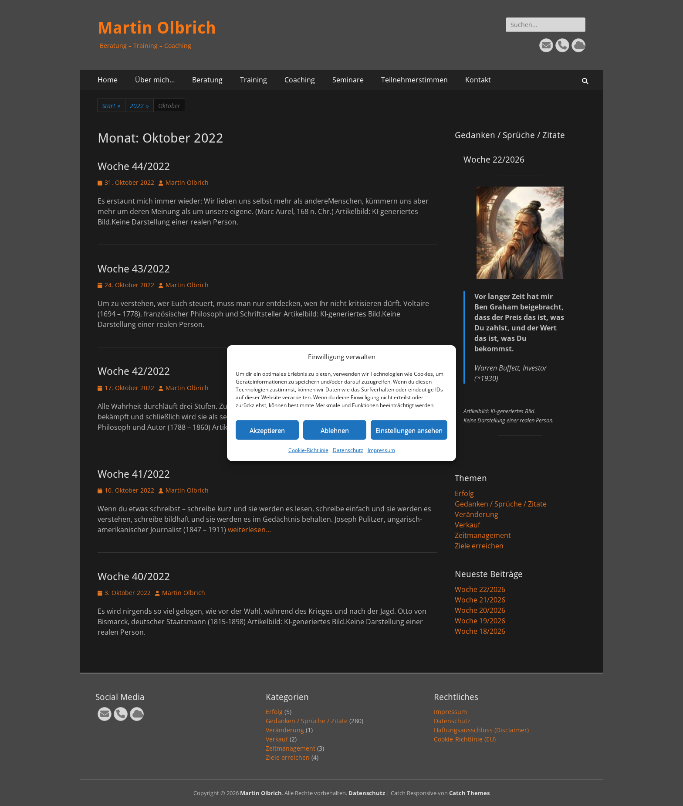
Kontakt (478, 80)
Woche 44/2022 (134, 166)
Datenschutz (348, 450)
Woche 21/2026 (480, 600)
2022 (139, 105)
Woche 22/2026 (480, 589)
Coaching (299, 80)
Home (108, 80)
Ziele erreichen (479, 546)
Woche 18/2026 (480, 631)
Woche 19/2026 (480, 621)
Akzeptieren (267, 429)
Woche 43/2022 (134, 269)
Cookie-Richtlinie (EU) (465, 739)
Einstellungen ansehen (409, 429)
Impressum (381, 450)
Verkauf (467, 525)
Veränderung (476, 514)
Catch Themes (469, 793)
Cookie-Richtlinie (308, 450)
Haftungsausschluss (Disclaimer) (481, 730)
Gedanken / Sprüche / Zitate (501, 504)
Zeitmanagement (483, 535)
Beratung (207, 80)
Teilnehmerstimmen (414, 80)
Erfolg (464, 493)
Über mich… (155, 80)
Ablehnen (335, 429)
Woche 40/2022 (134, 577)
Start (111, 105)
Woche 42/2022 (134, 371)
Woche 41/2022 (134, 474)
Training (253, 80)
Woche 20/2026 (480, 610)
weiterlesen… (249, 529)
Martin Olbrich (157, 27)
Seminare (348, 80)
